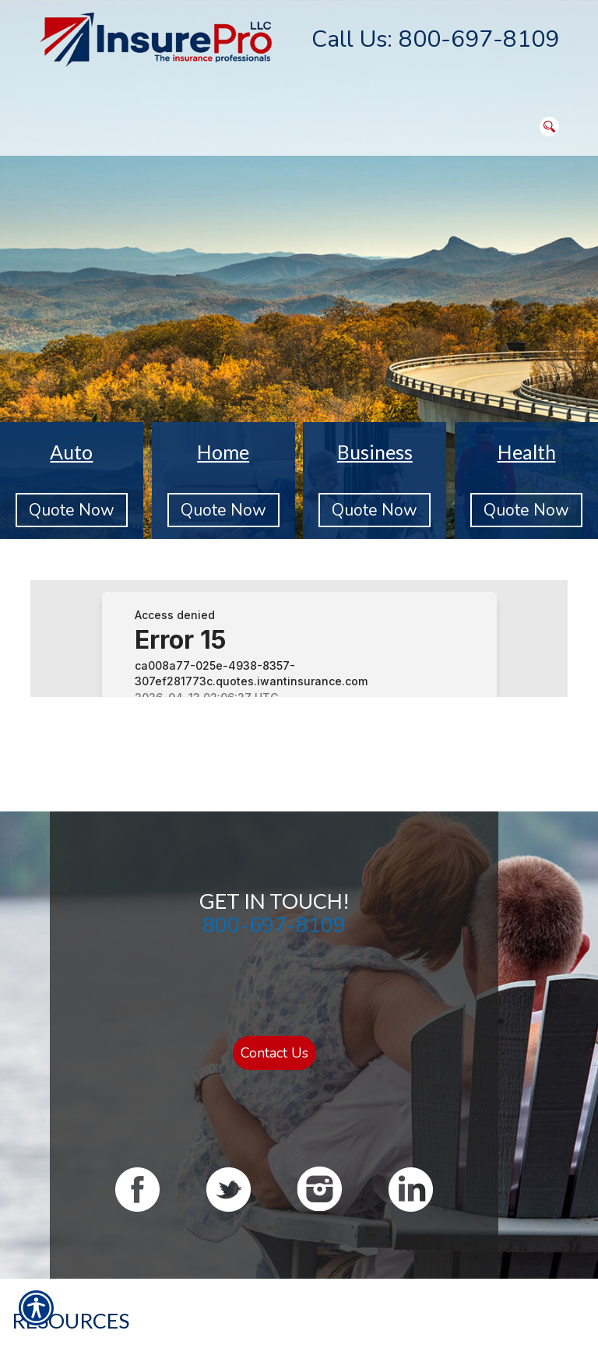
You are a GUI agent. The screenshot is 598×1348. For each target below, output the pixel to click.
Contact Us (274, 1053)
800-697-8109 (274, 925)
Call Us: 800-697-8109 (435, 39)
